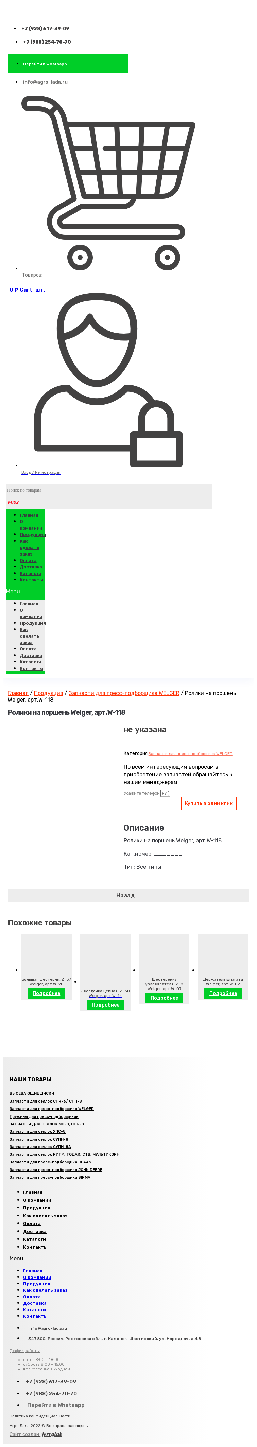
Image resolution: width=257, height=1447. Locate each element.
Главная (29, 515)
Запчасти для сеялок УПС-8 (38, 1131)
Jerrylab (36, 1434)
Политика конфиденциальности (40, 1416)
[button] (25, 591)
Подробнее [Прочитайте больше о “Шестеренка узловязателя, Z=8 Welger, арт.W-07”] (164, 998)
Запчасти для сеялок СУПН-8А (40, 1147)
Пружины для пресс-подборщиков (44, 1116)
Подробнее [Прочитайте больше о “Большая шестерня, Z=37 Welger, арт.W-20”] (46, 993)
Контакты (31, 579)
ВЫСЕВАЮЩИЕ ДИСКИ (32, 1093)
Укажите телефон (142, 793)
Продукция (33, 534)
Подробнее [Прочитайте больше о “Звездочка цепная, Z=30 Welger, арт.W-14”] (105, 1005)
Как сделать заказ (29, 547)
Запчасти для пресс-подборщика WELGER (124, 693)
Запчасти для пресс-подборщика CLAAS (50, 1162)
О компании (31, 525)
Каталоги (30, 661)
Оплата (28, 649)
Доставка (31, 655)
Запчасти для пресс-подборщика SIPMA (50, 1177)
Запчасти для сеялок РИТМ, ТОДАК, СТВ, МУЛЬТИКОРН (64, 1154)
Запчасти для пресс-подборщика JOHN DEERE (56, 1170)
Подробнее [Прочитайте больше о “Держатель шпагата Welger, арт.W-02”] (223, 993)
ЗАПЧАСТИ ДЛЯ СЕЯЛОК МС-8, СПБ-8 (47, 1124)
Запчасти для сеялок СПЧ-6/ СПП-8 (46, 1101)
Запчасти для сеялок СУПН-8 (39, 1139)
